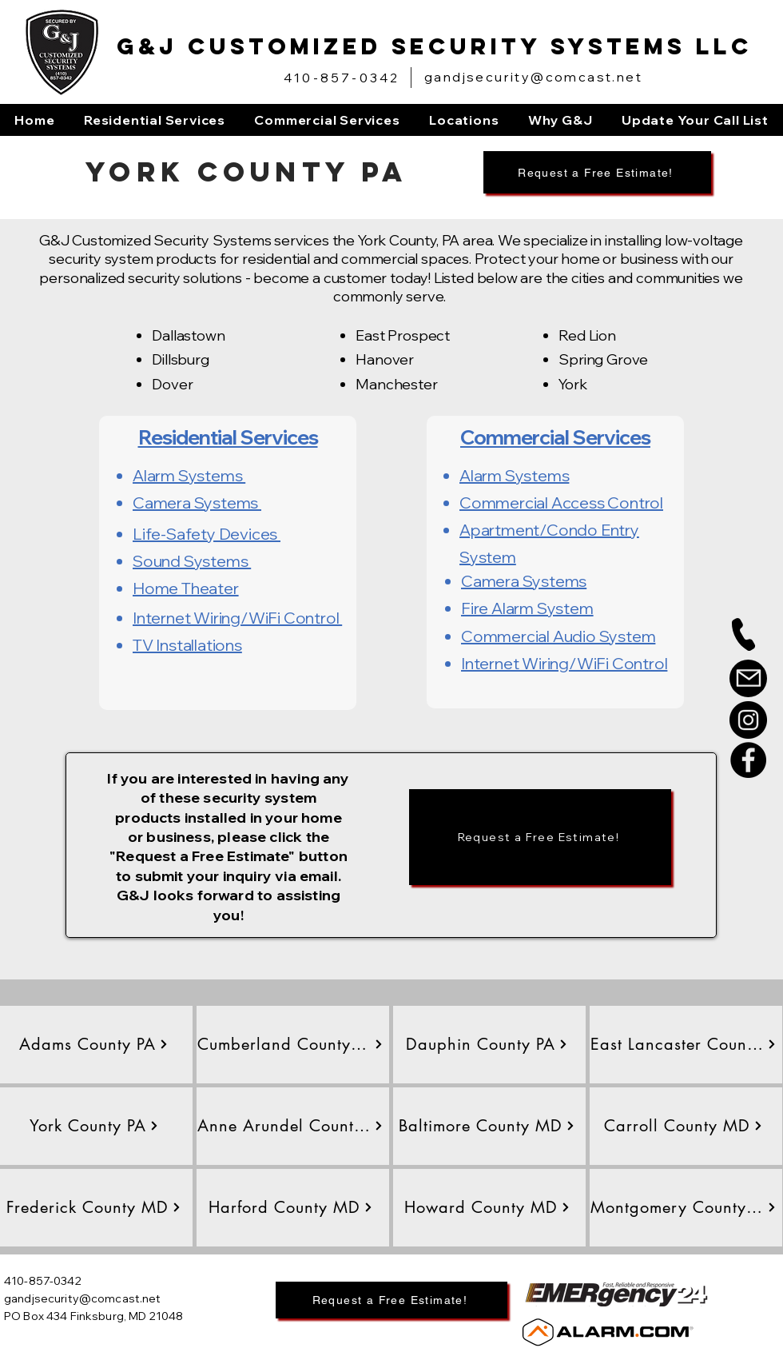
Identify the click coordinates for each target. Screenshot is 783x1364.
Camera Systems (197, 502)
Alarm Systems (189, 475)
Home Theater (186, 588)
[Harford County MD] (290, 1207)
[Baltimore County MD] (487, 1126)
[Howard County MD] (487, 1207)
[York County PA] (94, 1126)
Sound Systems (192, 561)
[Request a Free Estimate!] (597, 172)
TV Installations (187, 645)
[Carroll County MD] (683, 1126)
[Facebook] (748, 760)
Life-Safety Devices (206, 534)
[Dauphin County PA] (487, 1044)
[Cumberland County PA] (290, 1044)
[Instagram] (748, 720)
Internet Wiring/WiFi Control (237, 618)
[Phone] (743, 634)
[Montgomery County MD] (683, 1207)
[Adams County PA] (94, 1044)
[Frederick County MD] (94, 1207)
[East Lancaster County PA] (683, 1044)
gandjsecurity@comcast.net (533, 77)
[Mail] (748, 678)
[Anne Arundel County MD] (290, 1126)
